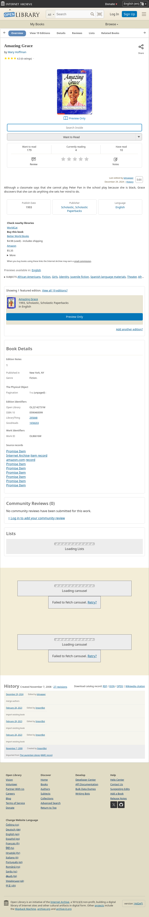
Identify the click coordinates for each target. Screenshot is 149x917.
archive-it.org (64, 909)
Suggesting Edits (120, 789)
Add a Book (117, 793)
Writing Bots (82, 793)
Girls (55, 277)
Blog (8, 798)
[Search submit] (92, 14)
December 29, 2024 (14, 694)
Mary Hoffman (17, 52)
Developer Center (85, 779)
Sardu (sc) (11, 871)
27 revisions (60, 686)
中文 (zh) (11, 885)
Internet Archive (18, 455)
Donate (111, 4)
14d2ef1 (138, 903)
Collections (47, 798)
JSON (112, 686)
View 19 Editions (40, 33)
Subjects (45, 793)
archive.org (43, 909)
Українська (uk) (15, 881)
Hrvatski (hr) (13, 853)
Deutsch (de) (13, 829)
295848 (33, 417)
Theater (132, 277)
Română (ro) (13, 867)
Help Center (117, 779)
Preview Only (77, 118)
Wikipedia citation (135, 686)
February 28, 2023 (14, 707)
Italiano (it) (12, 857)
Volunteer (11, 784)
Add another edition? (129, 329)
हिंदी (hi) (10, 848)
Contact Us (116, 784)
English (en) (12, 834)
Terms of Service (15, 803)
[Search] (72, 14)
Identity (64, 277)
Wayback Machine (25, 909)
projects (99, 905)
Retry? (92, 602)
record (30, 460)
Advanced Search (51, 803)
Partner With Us (15, 789)
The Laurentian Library (30, 755)
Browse (96, 24)
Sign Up (129, 14)
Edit (139, 179)
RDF (105, 686)
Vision (9, 779)
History (129, 181)
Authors (45, 789)
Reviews (77, 33)
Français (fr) (12, 843)
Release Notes (118, 798)
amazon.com (15, 460)
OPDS (120, 686)
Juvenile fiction (79, 277)
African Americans (29, 277)
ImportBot (40, 707)
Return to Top (49, 807)
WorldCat (12, 227)
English (120, 207)
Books (44, 784)
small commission (82, 261)
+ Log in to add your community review (36, 518)
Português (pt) (14, 862)
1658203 (34, 423)
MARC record (46, 755)
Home (44, 779)
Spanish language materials (108, 277)
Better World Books (18, 236)
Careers (10, 793)
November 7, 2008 (14, 748)
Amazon (11, 245)
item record (38, 455)
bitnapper (128, 177)
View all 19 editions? (55, 290)
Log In (114, 14)
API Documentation (86, 784)
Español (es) (13, 839)
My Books (37, 24)
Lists (92, 33)
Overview (17, 33)
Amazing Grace (28, 299)
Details (61, 33)
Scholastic (67, 207)
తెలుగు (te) (11, 876)
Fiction (46, 277)
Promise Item (16, 451)
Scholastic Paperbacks (77, 209)
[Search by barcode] (99, 14)
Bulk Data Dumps (85, 789)
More (13, 255)
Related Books (110, 33)
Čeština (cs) (12, 824)
